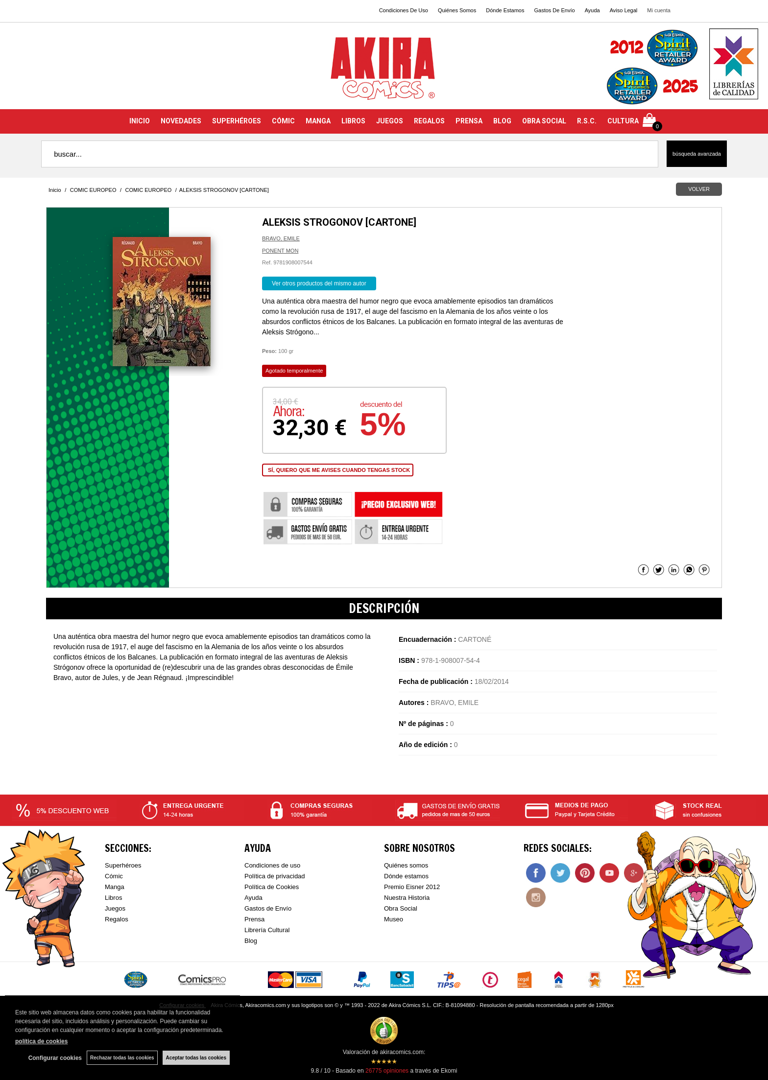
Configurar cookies (55, 1058)
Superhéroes (123, 865)
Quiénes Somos (457, 10)
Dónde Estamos (505, 10)
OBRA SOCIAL (544, 121)
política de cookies (41, 1041)
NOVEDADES (181, 121)
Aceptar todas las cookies (196, 1057)
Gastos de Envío (267, 908)
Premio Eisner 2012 (412, 887)
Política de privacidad (274, 876)
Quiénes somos (406, 865)
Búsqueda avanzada (696, 154)
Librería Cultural (267, 930)
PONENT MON (280, 251)
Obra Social (400, 908)
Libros (113, 897)
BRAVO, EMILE (281, 238)
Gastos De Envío (554, 10)
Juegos (115, 908)
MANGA (318, 121)
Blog (250, 940)
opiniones (386, 1070)
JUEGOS (389, 121)
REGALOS (429, 121)
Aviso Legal (624, 10)
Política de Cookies (271, 887)
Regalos (116, 919)
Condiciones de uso (272, 865)
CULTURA (623, 121)
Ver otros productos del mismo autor (319, 283)
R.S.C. (587, 121)
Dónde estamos (406, 876)
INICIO (139, 121)
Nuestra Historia (407, 897)
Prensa (254, 919)
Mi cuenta (659, 10)
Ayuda (592, 10)
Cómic (114, 876)
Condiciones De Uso (403, 10)
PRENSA (469, 121)
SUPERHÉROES (236, 121)
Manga (114, 887)
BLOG (502, 121)
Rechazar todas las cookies (122, 1057)
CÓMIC (283, 121)
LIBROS (353, 121)
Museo (393, 919)
